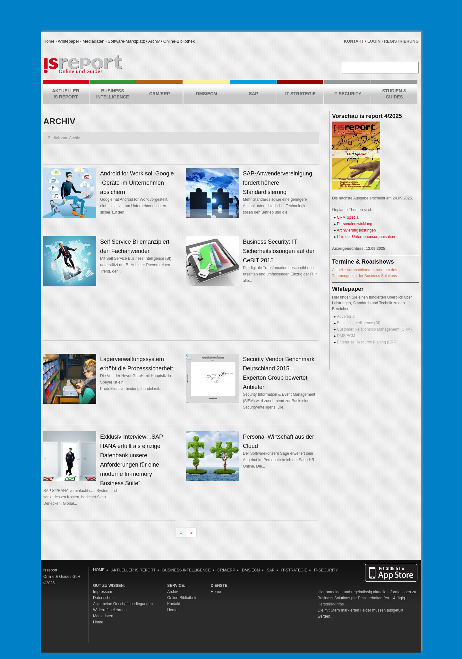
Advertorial (346, 316)
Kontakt (354, 41)
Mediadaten (93, 41)
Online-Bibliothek (179, 41)
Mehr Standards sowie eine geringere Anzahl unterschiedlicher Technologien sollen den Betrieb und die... (276, 206)
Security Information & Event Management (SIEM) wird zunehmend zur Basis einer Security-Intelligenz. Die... (279, 401)
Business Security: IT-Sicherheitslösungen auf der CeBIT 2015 (278, 251)
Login (374, 41)
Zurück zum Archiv (64, 138)
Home (49, 41)
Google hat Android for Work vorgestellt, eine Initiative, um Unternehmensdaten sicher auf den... (134, 206)
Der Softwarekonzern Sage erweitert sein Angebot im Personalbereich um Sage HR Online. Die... (278, 460)
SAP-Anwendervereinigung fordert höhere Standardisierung (277, 182)
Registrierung (401, 41)
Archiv (154, 41)
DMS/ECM (346, 336)
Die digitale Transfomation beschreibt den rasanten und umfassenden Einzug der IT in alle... (280, 274)
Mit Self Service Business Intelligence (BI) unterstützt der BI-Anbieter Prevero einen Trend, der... (135, 265)
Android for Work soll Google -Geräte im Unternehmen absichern (137, 182)
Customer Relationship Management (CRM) (374, 329)
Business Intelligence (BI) (358, 323)
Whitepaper (68, 41)
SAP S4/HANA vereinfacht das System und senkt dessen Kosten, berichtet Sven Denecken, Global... (80, 497)
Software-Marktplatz (126, 41)
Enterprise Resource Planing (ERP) (367, 342)
